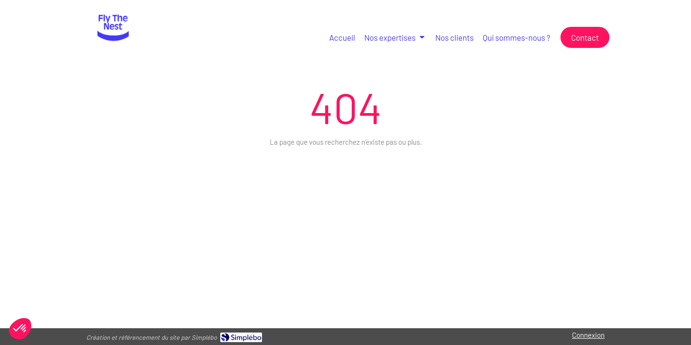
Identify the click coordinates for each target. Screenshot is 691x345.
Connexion (588, 335)
